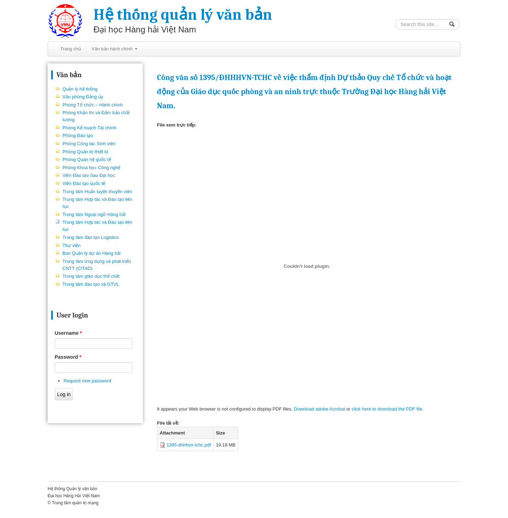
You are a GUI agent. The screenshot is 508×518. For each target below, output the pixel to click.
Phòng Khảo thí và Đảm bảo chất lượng (96, 116)
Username (68, 333)
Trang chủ (70, 48)
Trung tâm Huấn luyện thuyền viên (97, 191)
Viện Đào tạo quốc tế (83, 183)
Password (68, 357)
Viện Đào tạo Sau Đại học (88, 175)
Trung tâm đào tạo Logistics (90, 237)
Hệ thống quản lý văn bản (182, 15)
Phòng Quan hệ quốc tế (86, 159)
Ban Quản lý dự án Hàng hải (91, 253)
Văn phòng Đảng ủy (82, 96)
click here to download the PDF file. (388, 409)
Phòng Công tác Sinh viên (88, 143)
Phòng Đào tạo (77, 135)
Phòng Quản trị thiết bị (85, 151)
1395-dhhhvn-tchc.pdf (189, 445)
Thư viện (71, 245)
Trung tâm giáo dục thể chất (91, 276)
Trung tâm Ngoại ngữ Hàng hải (94, 214)
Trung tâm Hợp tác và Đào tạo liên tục (97, 203)
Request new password (87, 380)
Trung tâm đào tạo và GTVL (90, 284)
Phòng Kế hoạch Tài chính (89, 127)
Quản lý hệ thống (79, 89)
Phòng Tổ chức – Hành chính (92, 104)
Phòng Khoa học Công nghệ (91, 167)
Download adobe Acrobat (320, 409)
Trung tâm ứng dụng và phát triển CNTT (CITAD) (96, 265)
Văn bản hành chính (115, 48)
